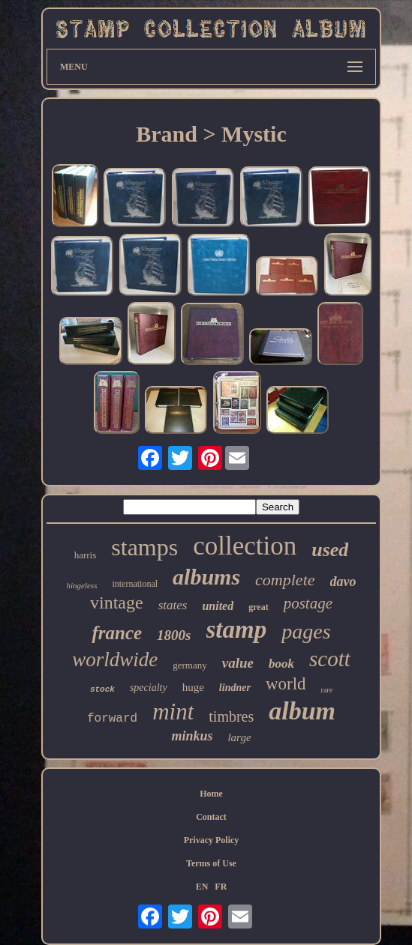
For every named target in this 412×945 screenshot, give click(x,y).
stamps (144, 547)
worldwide (115, 659)
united (217, 606)
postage (308, 603)
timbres (231, 716)
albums (206, 576)
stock (102, 689)
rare (327, 690)
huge (193, 687)
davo (343, 581)
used (329, 550)
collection (244, 546)
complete (284, 579)
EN (202, 886)
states (173, 605)
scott (329, 659)
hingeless (81, 585)
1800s (174, 635)
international (135, 584)
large (239, 737)
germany (189, 665)
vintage (116, 602)
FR (221, 886)
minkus (191, 735)
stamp (236, 629)
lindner (235, 687)
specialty (148, 687)
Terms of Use (211, 863)
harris (85, 555)
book (281, 663)
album (302, 711)
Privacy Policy (211, 840)
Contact (211, 817)
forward (112, 718)
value (238, 663)
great (258, 607)
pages (305, 631)
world (286, 683)
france (117, 633)
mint (173, 711)
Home (211, 793)
